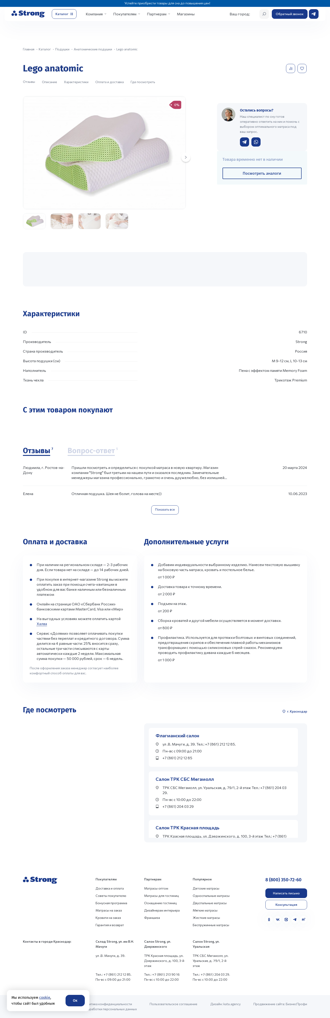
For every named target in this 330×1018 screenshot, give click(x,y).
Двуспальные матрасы (210, 903)
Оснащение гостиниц (160, 903)
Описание (49, 82)
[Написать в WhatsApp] (256, 142)
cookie (44, 997)
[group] (104, 152)
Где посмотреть (143, 82)
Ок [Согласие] (75, 1000)
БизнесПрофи (296, 1004)
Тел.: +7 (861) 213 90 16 (162, 974)
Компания (94, 14)
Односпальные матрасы (211, 896)
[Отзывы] (38, 451)
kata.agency (232, 1004)
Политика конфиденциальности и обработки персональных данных (110, 1006)
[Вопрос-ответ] (93, 451)
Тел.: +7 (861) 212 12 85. (114, 974)
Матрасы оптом (156, 888)
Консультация (286, 904)
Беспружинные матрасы (211, 925)
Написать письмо (286, 893)
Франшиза (152, 918)
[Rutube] (303, 919)
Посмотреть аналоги (262, 173)
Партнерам (156, 14)
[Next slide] (185, 157)
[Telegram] (295, 919)
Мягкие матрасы (205, 910)
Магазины (186, 14)
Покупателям (124, 14)
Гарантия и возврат (110, 925)
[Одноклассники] (269, 919)
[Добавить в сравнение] (291, 68)
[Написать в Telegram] (244, 142)
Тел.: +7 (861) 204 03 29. (211, 974)
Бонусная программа (111, 903)
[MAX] (286, 919)
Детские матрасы (206, 888)
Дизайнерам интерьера (162, 910)
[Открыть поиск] (264, 14)
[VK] (277, 919)
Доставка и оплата (110, 888)
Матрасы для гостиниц (161, 896)
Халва (42, 623)
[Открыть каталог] (64, 14)
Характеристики (76, 82)
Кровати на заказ (108, 918)
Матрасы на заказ (109, 910)
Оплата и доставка (109, 82)
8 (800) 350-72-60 (283, 879)
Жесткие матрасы (206, 918)
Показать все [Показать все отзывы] (165, 509)
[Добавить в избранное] (302, 68)
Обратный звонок (290, 14)
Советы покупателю (111, 896)
